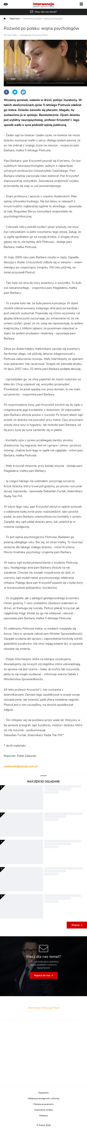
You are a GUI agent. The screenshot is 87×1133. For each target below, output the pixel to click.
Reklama (43, 1116)
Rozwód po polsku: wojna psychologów (43, 19)
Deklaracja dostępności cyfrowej (43, 1098)
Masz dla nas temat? (46, 12)
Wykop (23, 92)
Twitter (14, 92)
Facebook (6, 92)
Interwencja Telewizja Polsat (43, 1008)
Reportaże (15, 19)
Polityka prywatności (43, 1104)
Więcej (75, 925)
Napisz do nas (42, 975)
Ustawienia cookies (43, 1110)
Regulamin (43, 1093)
